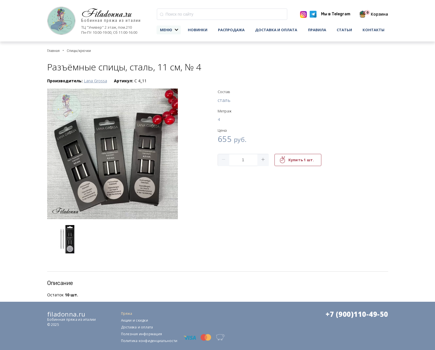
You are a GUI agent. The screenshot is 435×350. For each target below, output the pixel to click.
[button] (223, 160)
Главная (53, 51)
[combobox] (222, 14)
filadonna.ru (66, 314)
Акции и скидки (134, 320)
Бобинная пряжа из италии (111, 20)
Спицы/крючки (79, 51)
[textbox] (222, 14)
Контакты (373, 29)
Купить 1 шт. (301, 159)
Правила (317, 29)
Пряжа (126, 313)
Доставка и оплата (276, 29)
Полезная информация (141, 334)
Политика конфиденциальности (149, 340)
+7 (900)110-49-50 (357, 314)
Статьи (344, 29)
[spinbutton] (243, 160)
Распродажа (231, 29)
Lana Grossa (95, 80)
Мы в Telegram (335, 14)
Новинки (197, 29)
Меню (166, 29)
